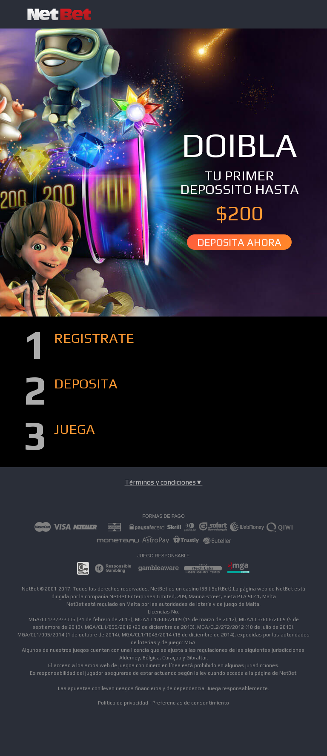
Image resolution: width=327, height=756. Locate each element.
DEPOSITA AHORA (239, 242)
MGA (189, 642)
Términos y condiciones (164, 482)
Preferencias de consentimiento (190, 703)
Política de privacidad (123, 703)
